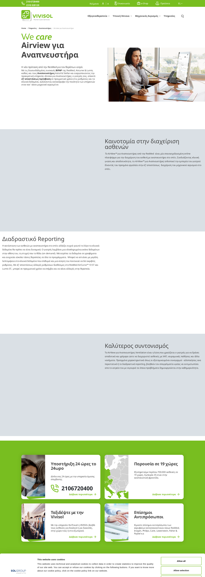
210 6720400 (162, 515)
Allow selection (181, 549)
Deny (181, 558)
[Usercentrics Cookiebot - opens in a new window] (18, 571)
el (180, 3)
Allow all (181, 539)
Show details (147, 571)
